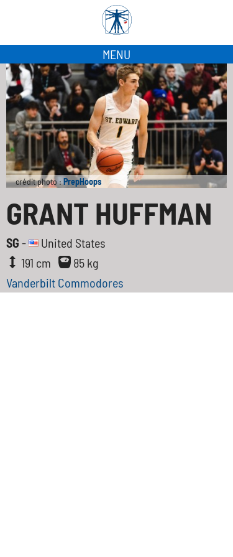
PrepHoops (82, 181)
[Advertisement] (116, 415)
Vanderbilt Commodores (65, 282)
